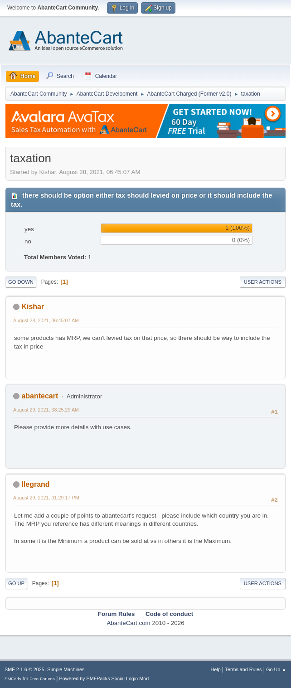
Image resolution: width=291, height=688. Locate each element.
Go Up (16, 583)
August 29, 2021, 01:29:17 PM (46, 497)
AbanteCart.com (128, 623)
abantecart (39, 396)
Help (216, 669)
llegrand (35, 484)
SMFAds (13, 678)
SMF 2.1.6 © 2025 (24, 669)
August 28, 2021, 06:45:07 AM (46, 320)
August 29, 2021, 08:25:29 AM (46, 409)
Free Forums (42, 678)
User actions (262, 282)
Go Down (21, 282)
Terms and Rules (243, 669)
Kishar (32, 306)
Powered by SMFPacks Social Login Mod (104, 678)
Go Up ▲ (276, 669)
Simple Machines (65, 669)
